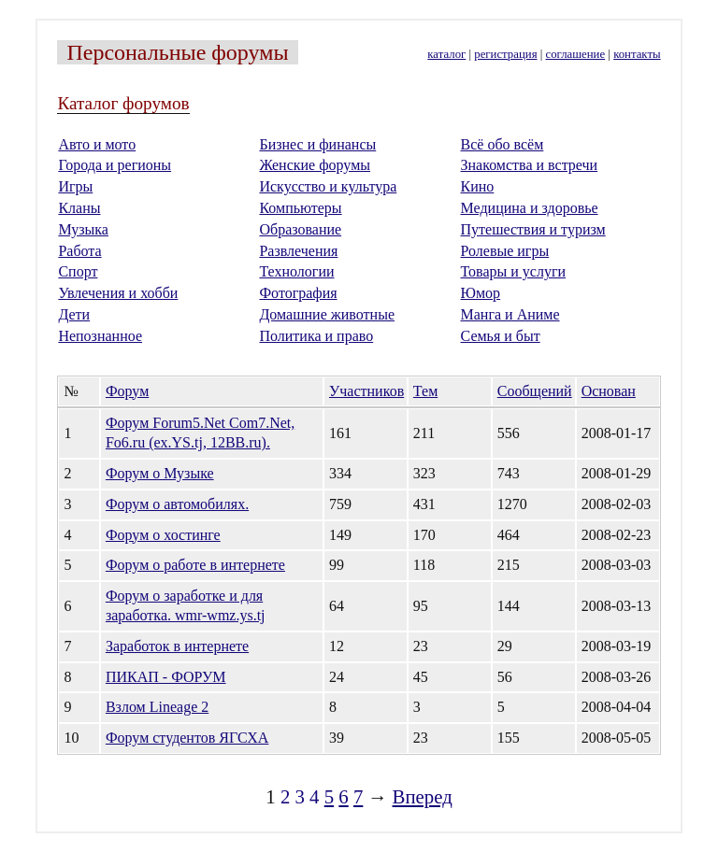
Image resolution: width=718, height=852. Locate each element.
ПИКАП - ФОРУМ (166, 677)
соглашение (576, 54)
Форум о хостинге (163, 535)
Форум (127, 391)
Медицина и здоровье (529, 208)
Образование (300, 229)
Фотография (298, 293)
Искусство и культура (327, 186)
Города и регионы (114, 165)
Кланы (79, 208)
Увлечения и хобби (118, 293)
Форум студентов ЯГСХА (187, 738)
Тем (425, 391)
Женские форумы (314, 165)
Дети (74, 314)
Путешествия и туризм (533, 229)
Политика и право (316, 336)
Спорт (77, 271)
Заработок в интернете (177, 646)
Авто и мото (97, 144)
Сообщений (534, 391)
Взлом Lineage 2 (157, 707)
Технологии (296, 271)
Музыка (83, 229)
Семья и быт (500, 336)
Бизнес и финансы (317, 144)
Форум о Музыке (160, 473)
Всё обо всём (502, 144)
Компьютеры (300, 208)
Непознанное (100, 336)
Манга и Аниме (510, 314)
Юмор (481, 293)
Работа (79, 251)
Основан (609, 391)
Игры (75, 186)
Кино (478, 186)
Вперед (422, 796)
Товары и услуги (514, 271)
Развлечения (298, 251)
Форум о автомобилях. (177, 504)
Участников (366, 391)
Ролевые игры (505, 251)
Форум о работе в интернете (195, 565)
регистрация (505, 54)
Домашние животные (327, 314)
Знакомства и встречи (529, 165)
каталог (446, 54)
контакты (636, 54)
